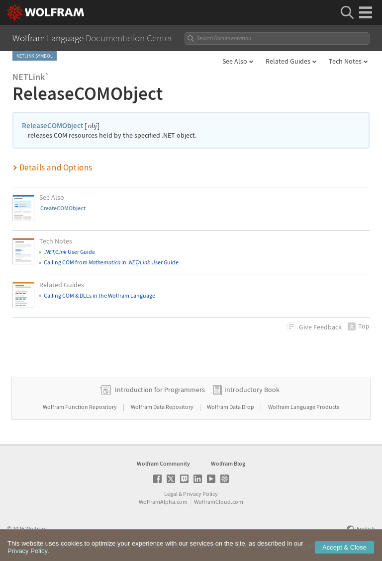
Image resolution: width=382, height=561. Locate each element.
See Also (234, 61)
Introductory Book (252, 389)
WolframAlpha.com (163, 501)
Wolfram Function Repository (80, 406)
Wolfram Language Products (303, 406)
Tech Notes (345, 61)
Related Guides (288, 61)
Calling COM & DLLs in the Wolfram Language (99, 295)
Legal (171, 493)
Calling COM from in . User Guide (111, 262)
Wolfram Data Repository (162, 406)
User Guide (69, 251)
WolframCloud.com (218, 501)
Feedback (320, 326)
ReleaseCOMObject (52, 125)
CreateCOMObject (63, 208)
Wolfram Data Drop (231, 406)
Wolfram (36, 528)
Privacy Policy (200, 493)
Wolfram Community (163, 463)
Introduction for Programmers (159, 389)
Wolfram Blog (228, 463)
